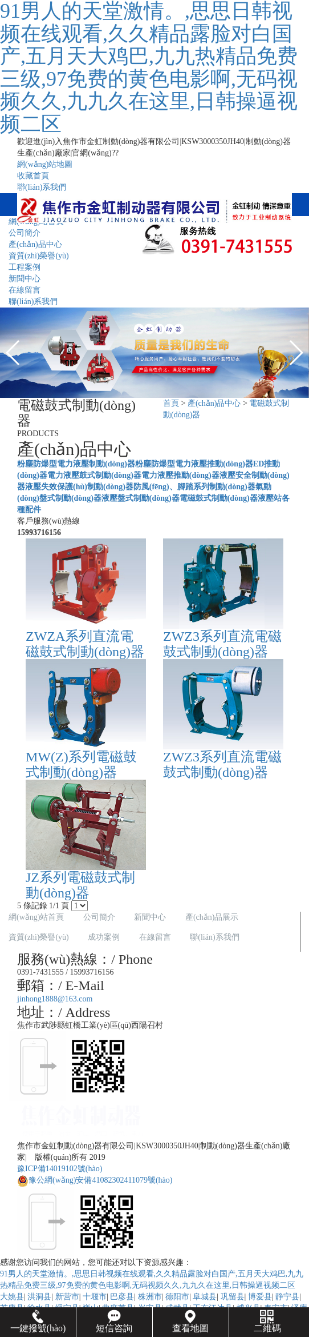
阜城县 (205, 1296)
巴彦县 (122, 1296)
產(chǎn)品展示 (212, 917)
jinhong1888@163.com (54, 999)
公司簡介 (99, 917)
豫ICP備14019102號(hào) (59, 1168)
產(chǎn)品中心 (214, 403)
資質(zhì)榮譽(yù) (39, 256)
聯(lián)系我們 (41, 187)
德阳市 (177, 1296)
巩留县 (233, 1296)
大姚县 (12, 1296)
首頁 (171, 403)
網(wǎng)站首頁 (36, 917)
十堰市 (95, 1296)
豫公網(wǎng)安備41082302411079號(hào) (94, 1180)
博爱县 (260, 1296)
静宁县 (287, 1296)
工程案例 (24, 267)
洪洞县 (39, 1296)
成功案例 (104, 937)
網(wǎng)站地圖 (44, 164)
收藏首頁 (33, 175)
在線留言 (24, 290)
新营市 (67, 1296)
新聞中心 (24, 278)
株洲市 (150, 1296)
